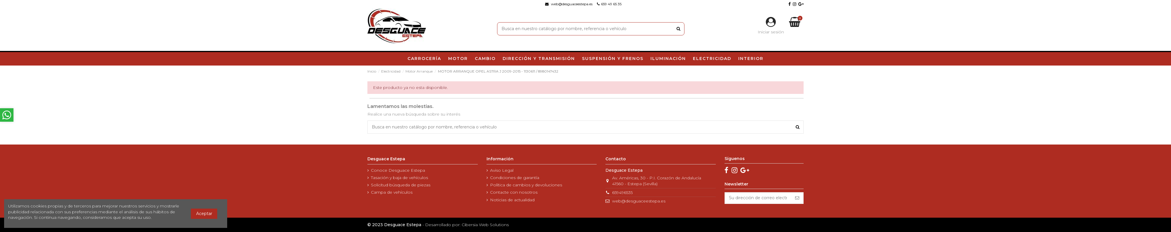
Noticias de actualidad (512, 199)
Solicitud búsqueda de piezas (400, 185)
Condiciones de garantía (514, 177)
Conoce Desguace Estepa (398, 170)
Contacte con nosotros (513, 192)
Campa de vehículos (391, 192)
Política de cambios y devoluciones (526, 185)
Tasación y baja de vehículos (399, 177)
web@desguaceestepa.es (638, 201)
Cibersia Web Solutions (485, 224)
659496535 (622, 192)
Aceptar (204, 213)
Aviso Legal (501, 170)
